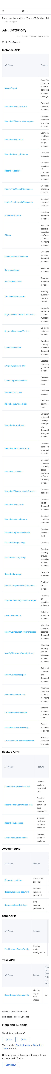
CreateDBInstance (12, 347)
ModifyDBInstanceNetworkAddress (20, 632)
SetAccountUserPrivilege (15, 905)
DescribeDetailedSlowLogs (16, 727)
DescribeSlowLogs (12, 574)
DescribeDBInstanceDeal (15, 106)
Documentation (9, 18)
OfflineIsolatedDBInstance (16, 256)
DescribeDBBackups (13, 823)
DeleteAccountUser (13, 392)
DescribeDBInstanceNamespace (19, 121)
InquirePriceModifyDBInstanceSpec (20, 600)
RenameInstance (11, 270)
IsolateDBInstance (12, 215)
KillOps (7, 235)
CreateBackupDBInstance (15, 838)
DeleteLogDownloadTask (15, 404)
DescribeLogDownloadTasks (17, 532)
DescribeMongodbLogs (15, 542)
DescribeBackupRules (14, 425)
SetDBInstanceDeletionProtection (19, 741)
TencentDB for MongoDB (37, 18)
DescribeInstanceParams (15, 519)
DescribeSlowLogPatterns (16, 154)
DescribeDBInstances (14, 504)
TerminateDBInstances (14, 296)
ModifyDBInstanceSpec (15, 675)
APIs (21, 18)
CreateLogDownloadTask (15, 380)
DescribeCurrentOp (13, 471)
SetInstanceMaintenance (15, 712)
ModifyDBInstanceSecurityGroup (19, 653)
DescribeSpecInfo (12, 171)
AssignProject (10, 88)
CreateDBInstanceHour (14, 366)
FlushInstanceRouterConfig (16, 949)
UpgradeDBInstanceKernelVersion (19, 314)
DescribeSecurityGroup (15, 557)
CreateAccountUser (13, 880)
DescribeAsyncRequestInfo (16, 995)
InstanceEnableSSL (13, 615)
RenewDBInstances (13, 281)
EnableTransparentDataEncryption (19, 585)
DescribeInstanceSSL (14, 139)
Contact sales (23, 1045)
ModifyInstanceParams (14, 694)
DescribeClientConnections (16, 448)
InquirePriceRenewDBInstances (18, 202)
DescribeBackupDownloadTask (18, 805)
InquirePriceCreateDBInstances (18, 189)
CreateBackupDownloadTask (17, 786)
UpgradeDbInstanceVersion (16, 331)
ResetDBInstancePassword (16, 892)
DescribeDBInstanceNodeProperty (19, 491)
